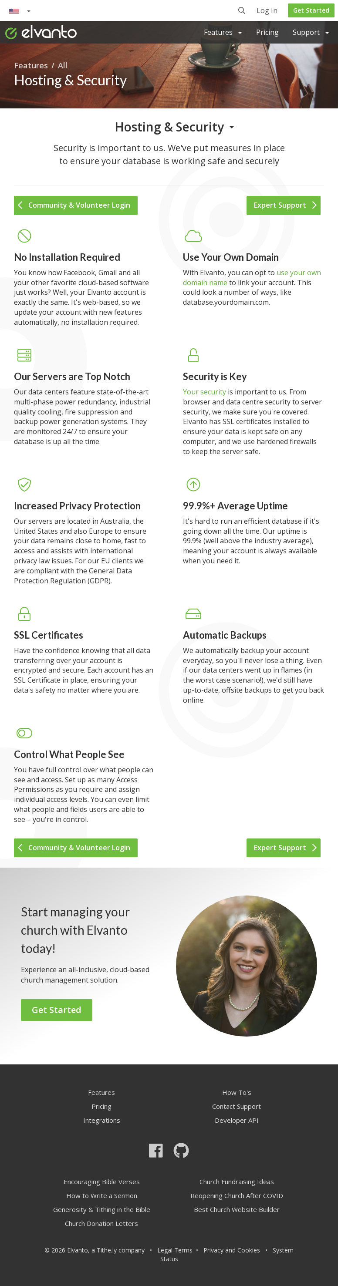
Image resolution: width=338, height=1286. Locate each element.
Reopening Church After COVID (236, 1195)
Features (223, 32)
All (63, 65)
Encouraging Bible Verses (102, 1181)
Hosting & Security (169, 127)
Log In (267, 11)
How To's (236, 1092)
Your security (204, 392)
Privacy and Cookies (231, 1250)
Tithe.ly (107, 1250)
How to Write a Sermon (101, 1195)
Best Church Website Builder (237, 1209)
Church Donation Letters (101, 1223)
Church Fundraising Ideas (236, 1181)
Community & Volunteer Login (74, 205)
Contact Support (236, 1106)
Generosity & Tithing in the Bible (101, 1209)
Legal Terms (175, 1250)
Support (311, 32)
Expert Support (285, 205)
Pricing (267, 32)
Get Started (311, 10)
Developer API (237, 1120)
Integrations (101, 1120)
